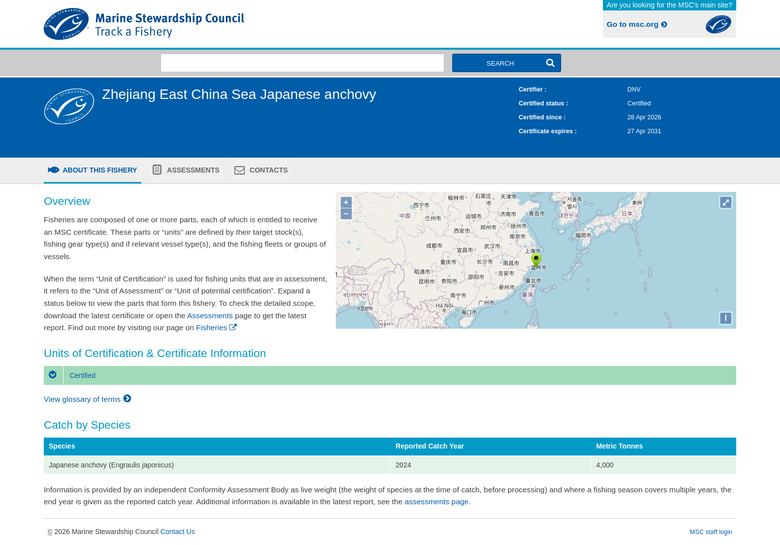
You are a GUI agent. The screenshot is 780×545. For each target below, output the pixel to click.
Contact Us (177, 532)
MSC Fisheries (215, 24)
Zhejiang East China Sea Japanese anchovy (239, 94)
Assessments (192, 170)
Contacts (268, 170)
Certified (70, 375)
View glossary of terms (89, 399)
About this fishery (99, 170)
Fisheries (217, 327)
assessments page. (438, 501)
